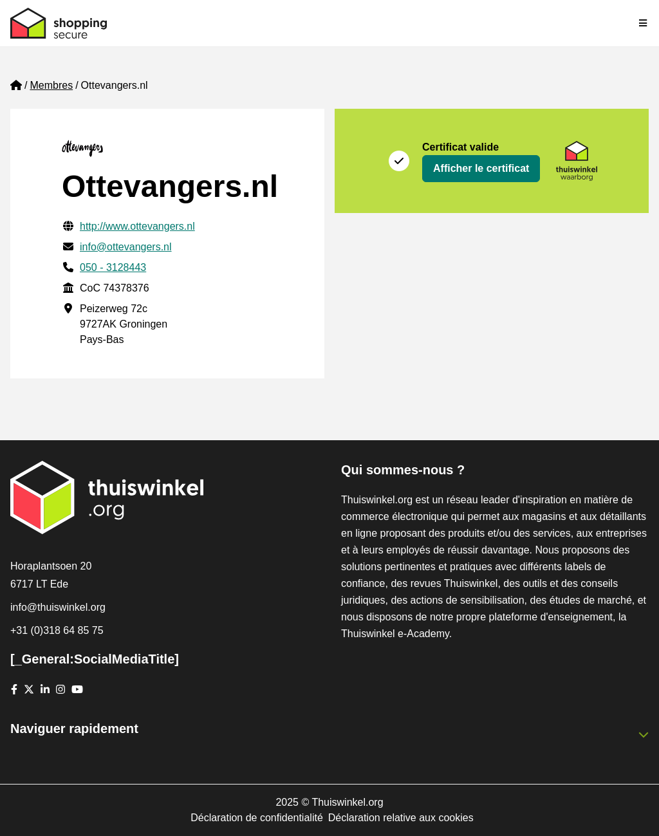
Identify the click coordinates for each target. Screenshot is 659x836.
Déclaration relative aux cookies (401, 817)
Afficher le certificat (481, 168)
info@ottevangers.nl (126, 246)
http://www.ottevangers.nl (137, 226)
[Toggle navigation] (643, 23)
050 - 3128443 (113, 267)
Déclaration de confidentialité (256, 817)
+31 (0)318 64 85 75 (57, 630)
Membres (51, 85)
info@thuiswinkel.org (58, 607)
